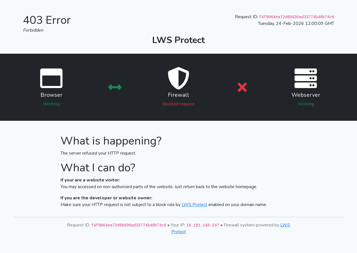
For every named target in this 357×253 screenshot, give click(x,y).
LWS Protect (194, 205)
